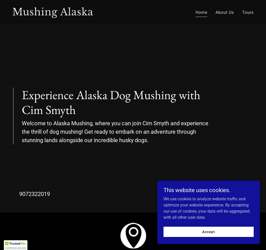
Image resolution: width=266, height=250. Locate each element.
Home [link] (201, 12)
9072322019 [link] (34, 194)
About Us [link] (225, 12)
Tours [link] (248, 12)
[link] (70, 14)
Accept (208, 232)
